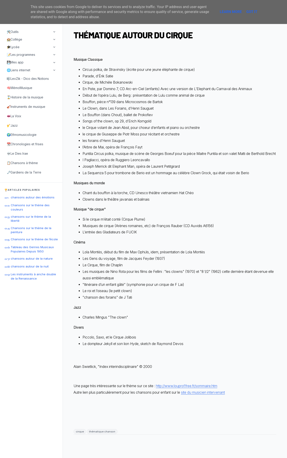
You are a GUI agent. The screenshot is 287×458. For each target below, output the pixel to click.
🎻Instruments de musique (26, 107)
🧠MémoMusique (19, 88)
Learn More (231, 12)
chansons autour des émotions (32, 197)
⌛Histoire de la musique (25, 97)
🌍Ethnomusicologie (22, 135)
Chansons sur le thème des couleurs (30, 207)
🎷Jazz (12, 125)
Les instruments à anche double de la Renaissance (33, 276)
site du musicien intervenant (203, 392)
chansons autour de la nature (32, 258)
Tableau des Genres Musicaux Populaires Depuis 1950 (32, 249)
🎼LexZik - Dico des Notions (28, 78)
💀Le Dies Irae (17, 153)
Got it (251, 12)
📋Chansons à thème (22, 163)
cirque (80, 431)
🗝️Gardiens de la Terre (24, 172)
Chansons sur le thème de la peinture (31, 230)
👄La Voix (14, 116)
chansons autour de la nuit (30, 266)
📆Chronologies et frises (25, 144)
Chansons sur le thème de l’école (34, 239)
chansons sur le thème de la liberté (31, 218)
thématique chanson (102, 431)
